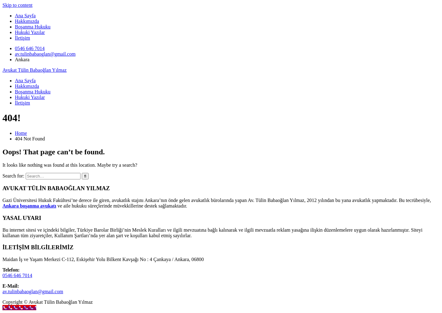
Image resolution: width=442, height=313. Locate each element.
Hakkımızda (27, 21)
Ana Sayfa (25, 15)
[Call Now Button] (19, 307)
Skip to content (17, 5)
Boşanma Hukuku (32, 26)
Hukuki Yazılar (30, 32)
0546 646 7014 (30, 48)
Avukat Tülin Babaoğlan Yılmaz (34, 70)
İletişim (22, 38)
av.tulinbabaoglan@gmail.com (45, 54)
